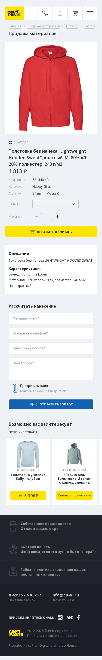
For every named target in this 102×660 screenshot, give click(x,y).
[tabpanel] (28, 472)
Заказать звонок (22, 600)
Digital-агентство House (58, 645)
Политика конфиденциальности (52, 636)
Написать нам (62, 600)
